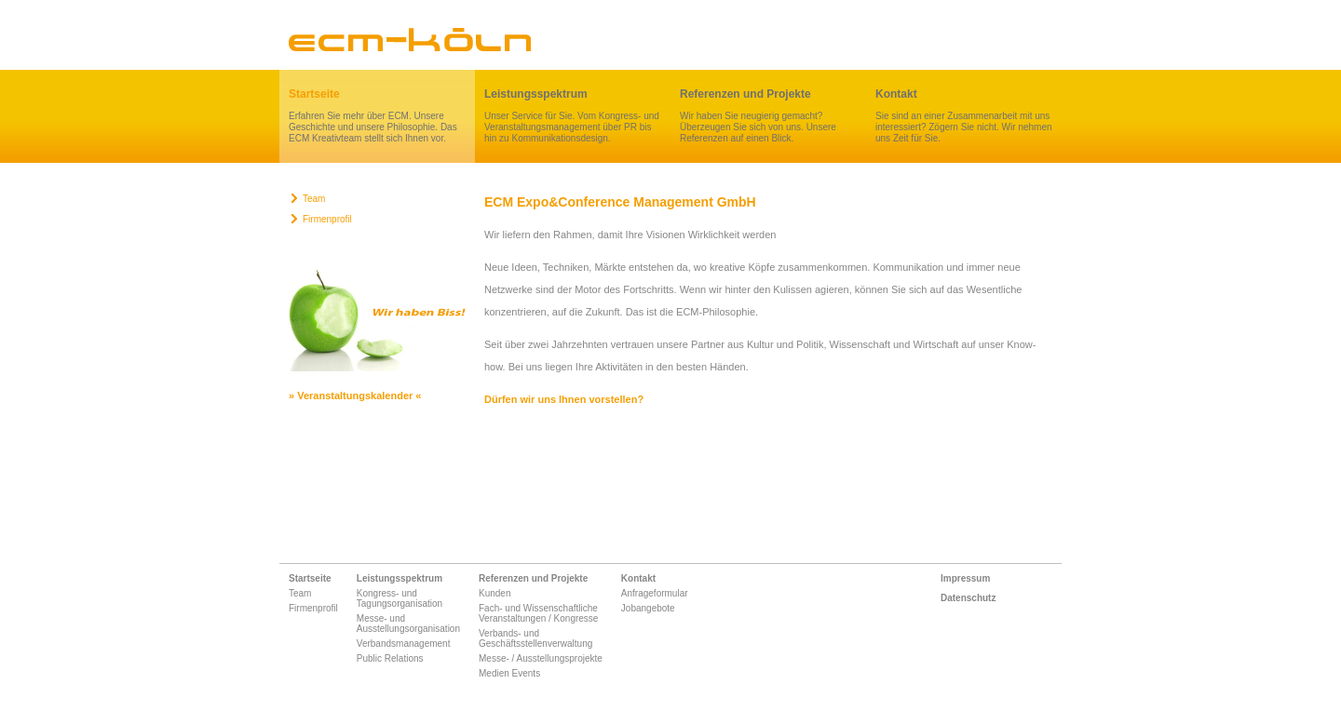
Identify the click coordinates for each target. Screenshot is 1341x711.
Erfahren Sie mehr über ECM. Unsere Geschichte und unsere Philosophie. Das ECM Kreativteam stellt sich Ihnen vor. (377, 115)
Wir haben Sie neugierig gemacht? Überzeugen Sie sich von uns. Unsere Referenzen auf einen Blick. (768, 115)
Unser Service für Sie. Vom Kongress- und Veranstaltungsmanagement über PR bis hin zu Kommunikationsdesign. (572, 115)
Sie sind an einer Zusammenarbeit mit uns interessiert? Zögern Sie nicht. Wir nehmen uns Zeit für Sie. (963, 115)
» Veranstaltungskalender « (355, 395)
